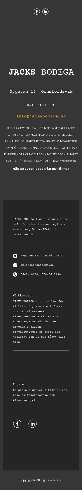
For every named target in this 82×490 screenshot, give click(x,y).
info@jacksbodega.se (41, 116)
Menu (41, 26)
